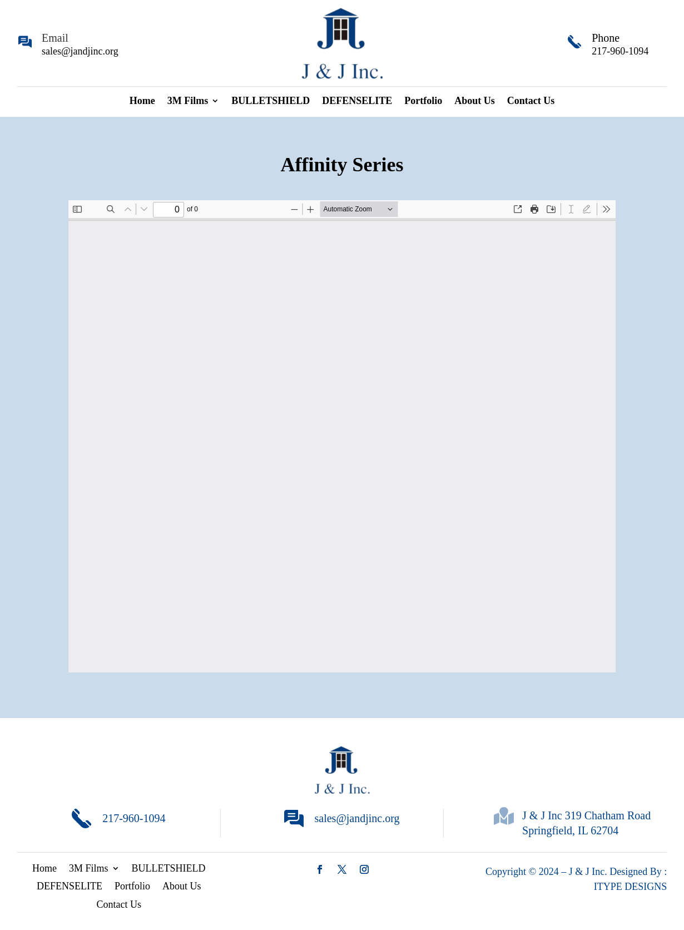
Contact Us (531, 101)
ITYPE (609, 886)
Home (142, 101)
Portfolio (423, 101)
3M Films (188, 101)
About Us (474, 101)
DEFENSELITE (357, 101)
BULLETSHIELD (270, 101)
